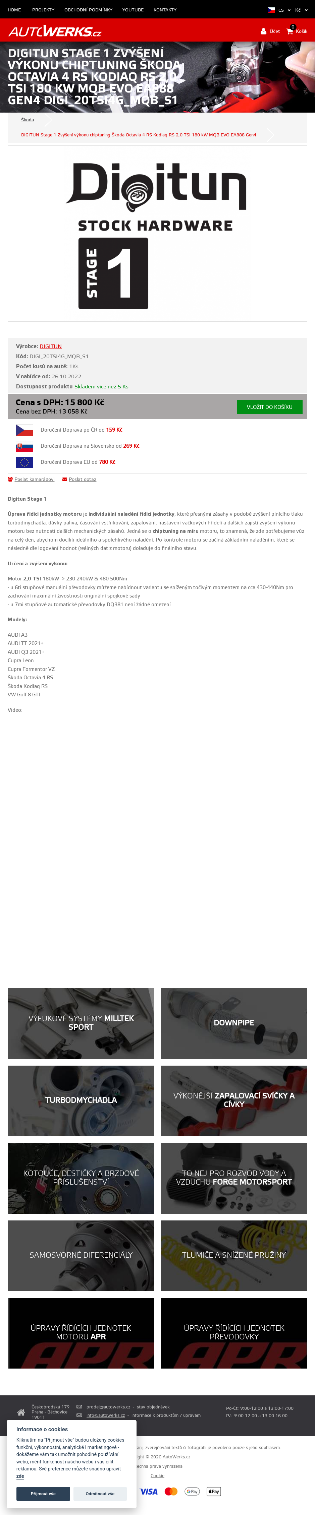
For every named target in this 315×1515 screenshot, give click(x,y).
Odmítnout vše (100, 1493)
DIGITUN (51, 346)
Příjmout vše (43, 1493)
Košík (296, 31)
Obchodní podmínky (88, 10)
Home (14, 10)
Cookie (157, 1475)
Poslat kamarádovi (31, 480)
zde (20, 1476)
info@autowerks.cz (106, 1415)
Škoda (27, 120)
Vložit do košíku (270, 407)
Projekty (43, 10)
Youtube (133, 10)
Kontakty (165, 10)
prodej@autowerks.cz (108, 1407)
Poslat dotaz (79, 480)
